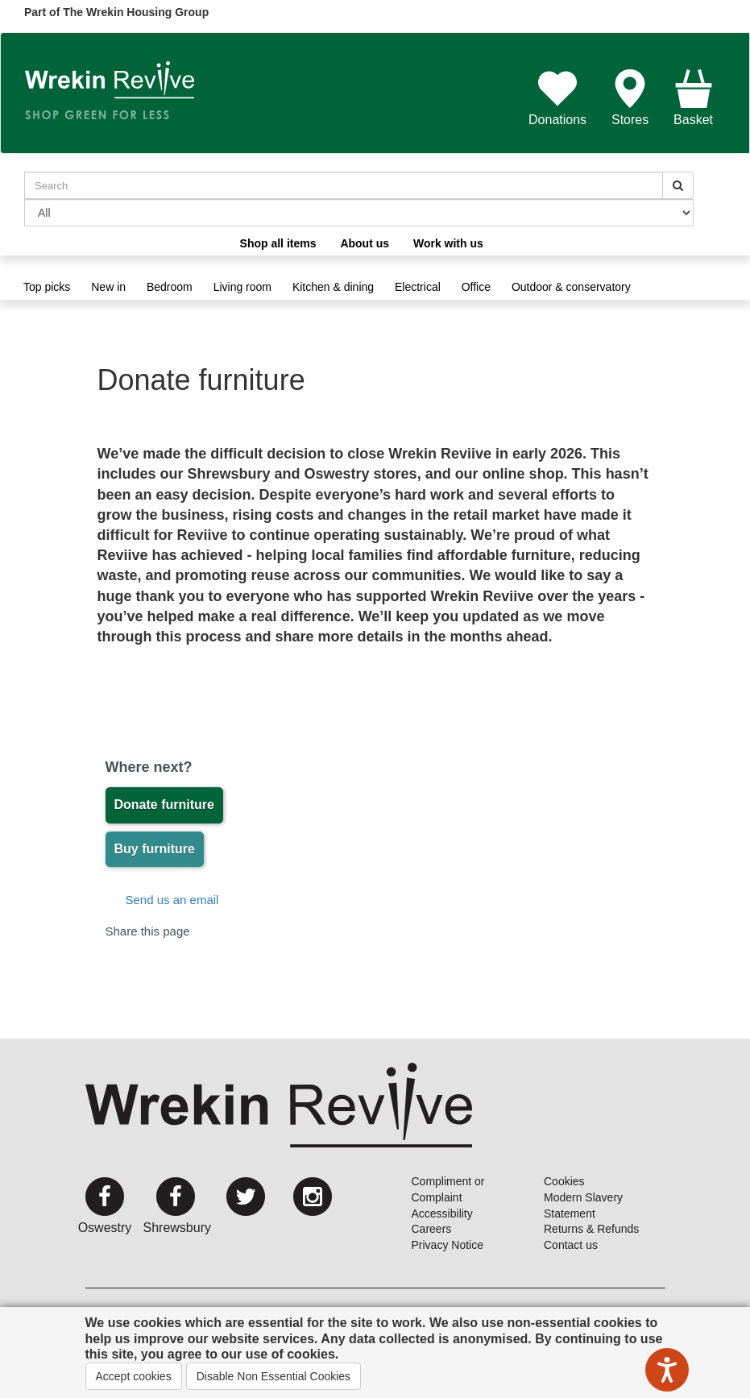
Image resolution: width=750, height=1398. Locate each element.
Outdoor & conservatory (571, 286)
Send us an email (172, 899)
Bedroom (170, 286)
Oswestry (105, 1227)
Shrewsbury (177, 1227)
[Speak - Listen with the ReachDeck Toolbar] (667, 1370)
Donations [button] (557, 98)
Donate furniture (164, 804)
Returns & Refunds (591, 1228)
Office (476, 286)
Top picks (46, 286)
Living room (242, 286)
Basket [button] (693, 98)
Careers (432, 1228)
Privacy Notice (447, 1244)
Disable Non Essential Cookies (273, 1376)
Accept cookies (134, 1376)
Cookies (564, 1181)
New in (108, 286)
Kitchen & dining (333, 286)
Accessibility (442, 1213)
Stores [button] (630, 98)
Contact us (571, 1244)
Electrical (418, 286)
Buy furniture (154, 849)
